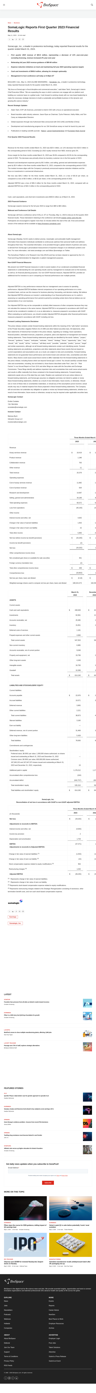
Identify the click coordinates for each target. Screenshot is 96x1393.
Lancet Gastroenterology (55, 131)
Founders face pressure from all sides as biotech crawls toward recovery (26, 1002)
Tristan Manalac (68, 1229)
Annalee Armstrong (9, 1004)
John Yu (6, 1137)
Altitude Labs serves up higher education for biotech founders (23, 1148)
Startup (7, 999)
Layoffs (7, 1030)
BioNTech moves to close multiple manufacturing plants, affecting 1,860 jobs (28, 1032)
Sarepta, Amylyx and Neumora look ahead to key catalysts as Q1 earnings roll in (29, 1109)
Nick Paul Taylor (8, 1034)
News (9, 23)
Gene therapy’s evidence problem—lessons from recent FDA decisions (26, 1122)
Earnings (12, 917)
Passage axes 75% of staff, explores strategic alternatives (22, 1045)
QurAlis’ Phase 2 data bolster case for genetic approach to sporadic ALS (26, 1096)
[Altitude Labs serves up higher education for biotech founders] (87, 1149)
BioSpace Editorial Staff (10, 1048)
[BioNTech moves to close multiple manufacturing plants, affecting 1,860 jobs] (87, 1033)
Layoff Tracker (10, 1043)
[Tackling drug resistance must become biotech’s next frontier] (87, 1136)
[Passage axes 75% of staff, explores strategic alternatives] (87, 1046)
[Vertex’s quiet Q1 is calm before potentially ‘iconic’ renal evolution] (70, 1208)
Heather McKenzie (9, 1098)
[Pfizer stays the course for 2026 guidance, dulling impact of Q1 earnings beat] (25, 1208)
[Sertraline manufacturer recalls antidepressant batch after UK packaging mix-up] (70, 1245)
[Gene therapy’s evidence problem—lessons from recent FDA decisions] (87, 1123)
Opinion (7, 1119)
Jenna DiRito (7, 1124)
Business (17, 23)
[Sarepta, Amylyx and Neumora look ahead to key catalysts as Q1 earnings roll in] (87, 1110)
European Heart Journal (76, 131)
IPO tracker (8, 1259)
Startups (7, 1146)
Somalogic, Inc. (54, 82)
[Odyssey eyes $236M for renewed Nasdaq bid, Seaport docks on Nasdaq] (25, 1245)
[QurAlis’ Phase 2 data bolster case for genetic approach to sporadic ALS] (87, 1097)
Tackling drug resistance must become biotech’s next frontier (23, 1135)
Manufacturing (55, 1259)
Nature (43, 131)
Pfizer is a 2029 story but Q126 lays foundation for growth (22, 1015)
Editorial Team (23, 1266)
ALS (5, 1093)
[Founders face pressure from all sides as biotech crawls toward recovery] (87, 1003)
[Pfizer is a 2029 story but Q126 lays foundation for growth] (87, 1016)
